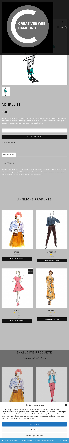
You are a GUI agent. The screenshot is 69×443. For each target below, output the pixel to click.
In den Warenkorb (35, 136)
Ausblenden (63, 440)
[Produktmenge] (34, 130)
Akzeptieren (34, 424)
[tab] (9, 155)
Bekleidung (11, 142)
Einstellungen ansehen (34, 435)
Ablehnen (34, 430)
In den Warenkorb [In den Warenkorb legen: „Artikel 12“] (52, 260)
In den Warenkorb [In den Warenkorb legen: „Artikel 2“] (18, 320)
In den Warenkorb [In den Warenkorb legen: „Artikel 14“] (18, 259)
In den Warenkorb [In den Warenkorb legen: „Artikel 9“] (52, 319)
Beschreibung (8, 154)
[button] (66, 405)
